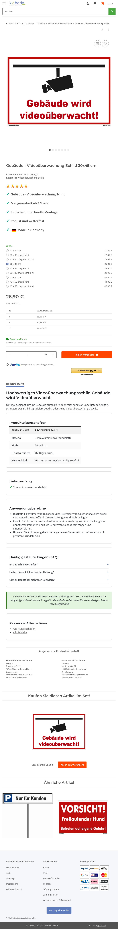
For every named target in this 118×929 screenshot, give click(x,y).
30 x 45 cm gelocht (61, 268)
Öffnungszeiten (51, 889)
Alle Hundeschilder (24, 628)
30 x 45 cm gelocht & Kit (61, 272)
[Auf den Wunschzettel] (105, 43)
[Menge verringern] (9, 355)
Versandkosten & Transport (57, 900)
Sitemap (10, 878)
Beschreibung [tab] (15, 383)
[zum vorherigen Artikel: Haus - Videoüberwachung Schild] (102, 29)
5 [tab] (62, 150)
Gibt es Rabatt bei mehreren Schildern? (32, 580)
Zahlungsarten (50, 894)
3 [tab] (56, 150)
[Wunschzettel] (95, 3)
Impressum (12, 883)
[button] (87, 3)
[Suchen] (55, 11)
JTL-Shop (102, 925)
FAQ (45, 872)
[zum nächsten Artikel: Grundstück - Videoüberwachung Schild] (109, 29)
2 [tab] (53, 150)
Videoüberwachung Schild (31, 177)
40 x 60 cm (61, 277)
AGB (8, 872)
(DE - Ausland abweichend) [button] (39, 342)
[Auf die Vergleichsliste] (97, 43)
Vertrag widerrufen (59, 910)
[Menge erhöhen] (53, 355)
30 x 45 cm (61, 264)
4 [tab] (59, 150)
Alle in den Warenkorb (72, 764)
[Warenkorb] (107, 3)
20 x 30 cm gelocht (61, 255)
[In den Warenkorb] (86, 354)
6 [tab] (65, 150)
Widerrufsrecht (14, 889)
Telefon (47, 883)
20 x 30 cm (61, 250)
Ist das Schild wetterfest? (23, 564)
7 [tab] (68, 150)
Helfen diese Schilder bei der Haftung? (31, 572)
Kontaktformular (51, 878)
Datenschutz (12, 867)
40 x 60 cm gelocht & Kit (61, 286)
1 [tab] (50, 150)
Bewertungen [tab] (38, 383)
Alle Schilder (20, 632)
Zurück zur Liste (15, 23)
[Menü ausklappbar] (4, 2)
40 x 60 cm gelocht (61, 281)
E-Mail (46, 867)
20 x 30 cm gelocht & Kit (61, 259)
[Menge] (28, 355)
